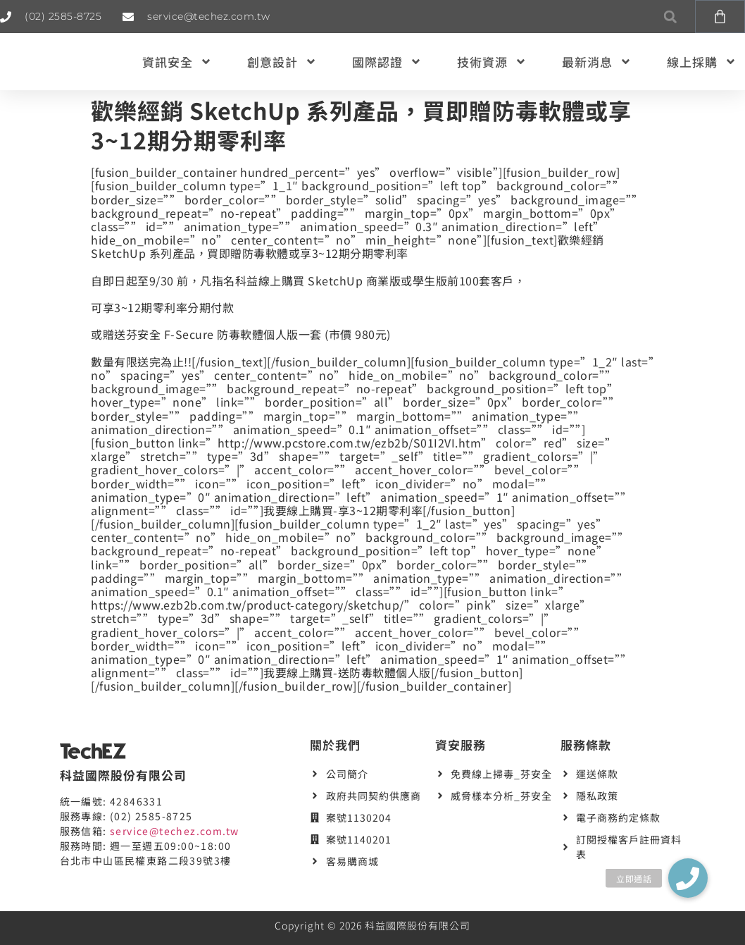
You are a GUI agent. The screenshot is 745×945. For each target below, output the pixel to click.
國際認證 (387, 62)
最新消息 (597, 62)
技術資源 (492, 62)
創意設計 (282, 62)
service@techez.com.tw (174, 831)
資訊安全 (177, 62)
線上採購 (702, 62)
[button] (670, 16)
